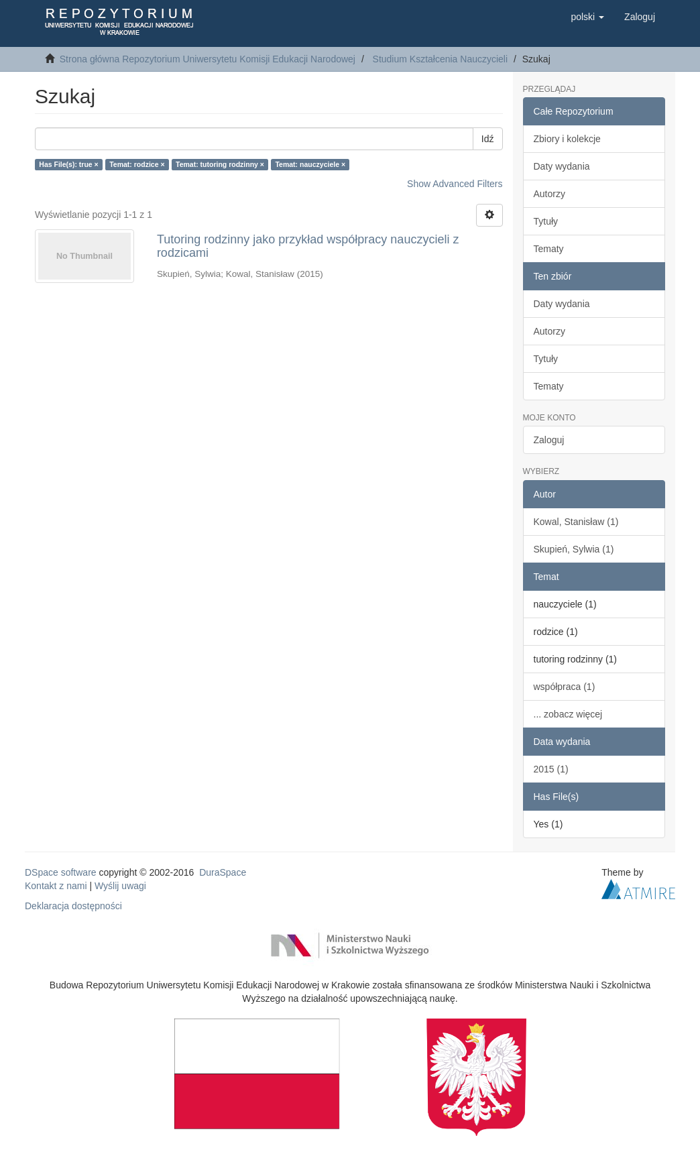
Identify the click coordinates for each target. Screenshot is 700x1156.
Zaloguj (549, 440)
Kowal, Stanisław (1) (576, 521)
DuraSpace (222, 872)
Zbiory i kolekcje (567, 138)
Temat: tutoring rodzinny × (220, 164)
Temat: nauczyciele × (310, 164)
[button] (587, 17)
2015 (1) (551, 769)
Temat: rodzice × (136, 164)
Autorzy (549, 193)
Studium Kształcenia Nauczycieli (440, 59)
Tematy (549, 248)
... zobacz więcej (568, 714)
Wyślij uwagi (120, 885)
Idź (487, 138)
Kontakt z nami (56, 885)
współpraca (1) (564, 686)
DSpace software (61, 872)
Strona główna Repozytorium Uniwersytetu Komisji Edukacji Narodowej (207, 59)
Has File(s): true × (68, 164)
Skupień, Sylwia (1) (574, 549)
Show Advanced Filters (454, 183)
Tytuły (546, 221)
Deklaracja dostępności (73, 906)
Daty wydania (562, 166)
